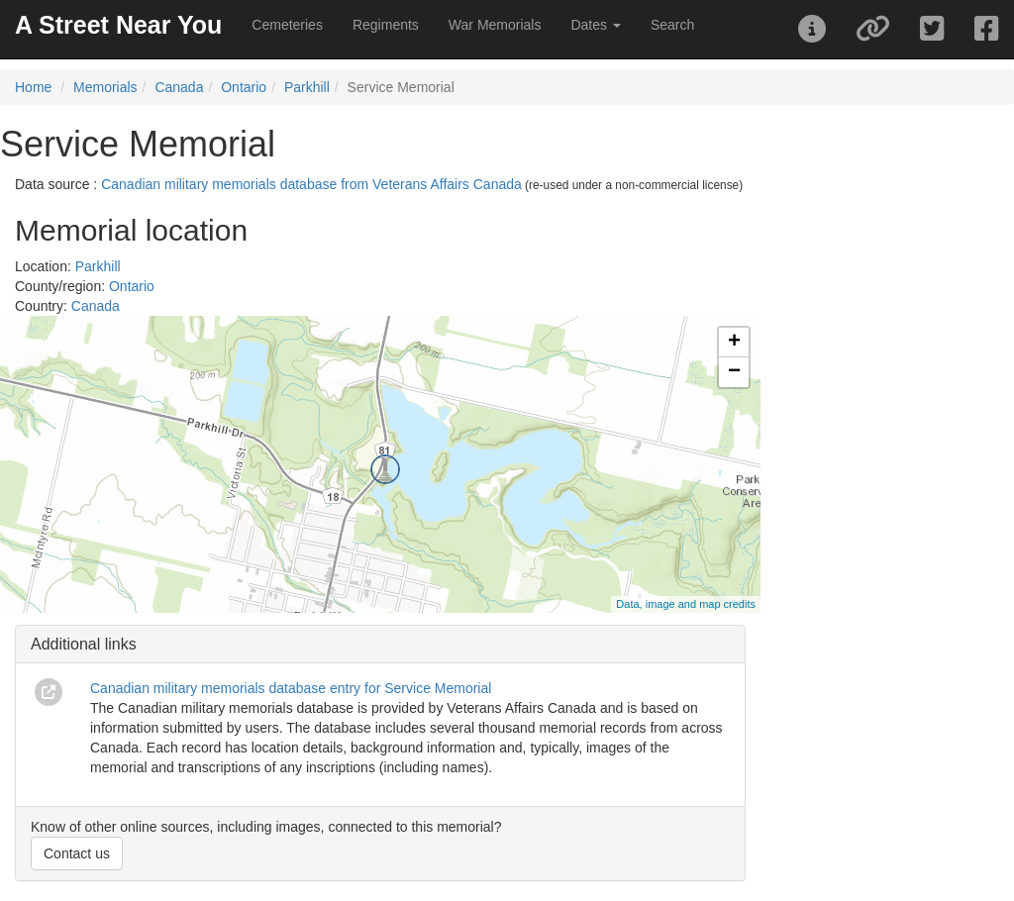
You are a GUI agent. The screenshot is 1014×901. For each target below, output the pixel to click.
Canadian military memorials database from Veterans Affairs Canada (311, 184)
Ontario (243, 87)
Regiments (386, 25)
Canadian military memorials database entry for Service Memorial (290, 688)
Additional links (84, 644)
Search (672, 25)
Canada (178, 87)
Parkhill (307, 87)
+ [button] (734, 342)
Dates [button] (595, 25)
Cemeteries (287, 25)
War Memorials (495, 25)
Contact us (77, 853)
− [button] (734, 372)
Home (33, 87)
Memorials (105, 87)
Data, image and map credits (686, 604)
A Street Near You (118, 25)
